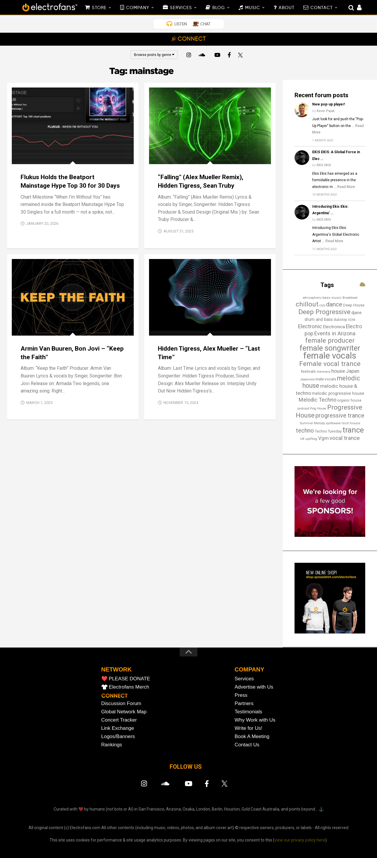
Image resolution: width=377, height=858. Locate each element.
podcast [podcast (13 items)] (303, 408)
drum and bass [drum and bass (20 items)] (319, 319)
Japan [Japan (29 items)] (352, 371)
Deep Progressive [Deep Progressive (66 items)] (324, 312)
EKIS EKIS (324, 165)
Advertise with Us (254, 687)
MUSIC (252, 8)
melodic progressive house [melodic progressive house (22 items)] (338, 393)
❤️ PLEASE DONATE (125, 679)
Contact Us (247, 745)
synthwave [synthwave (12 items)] (333, 423)
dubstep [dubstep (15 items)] (340, 320)
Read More (346, 187)
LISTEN (180, 24)
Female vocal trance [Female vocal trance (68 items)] (330, 364)
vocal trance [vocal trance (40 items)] (345, 438)
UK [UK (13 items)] (302, 439)
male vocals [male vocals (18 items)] (325, 379)
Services (244, 679)
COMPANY (137, 8)
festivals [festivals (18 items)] (308, 371)
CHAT (205, 24)
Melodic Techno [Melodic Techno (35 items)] (317, 400)
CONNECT (192, 39)
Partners (244, 703)
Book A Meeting (252, 736)
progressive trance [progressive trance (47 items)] (339, 415)
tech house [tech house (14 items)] (351, 423)
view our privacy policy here (300, 840)
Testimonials (248, 712)
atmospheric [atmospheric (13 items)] (312, 298)
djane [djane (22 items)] (356, 312)
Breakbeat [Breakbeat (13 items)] (350, 298)
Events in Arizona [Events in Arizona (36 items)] (334, 333)
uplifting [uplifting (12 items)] (311, 439)
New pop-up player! (328, 104)
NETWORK (116, 669)
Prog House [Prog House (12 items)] (318, 408)
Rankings (111, 745)
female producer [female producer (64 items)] (330, 340)
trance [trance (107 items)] (353, 429)
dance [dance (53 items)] (334, 304)
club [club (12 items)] (322, 305)
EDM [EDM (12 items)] (351, 320)
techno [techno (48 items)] (305, 430)
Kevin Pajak (326, 111)
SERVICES (181, 8)
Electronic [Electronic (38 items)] (310, 326)
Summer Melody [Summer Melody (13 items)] (312, 423)
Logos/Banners (118, 736)
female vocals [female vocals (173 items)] (329, 356)
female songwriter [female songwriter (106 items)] (330, 348)
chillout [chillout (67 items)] (307, 304)
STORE (99, 8)
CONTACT (321, 8)
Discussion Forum (121, 703)
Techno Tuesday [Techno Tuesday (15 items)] (328, 431)
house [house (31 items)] (338, 371)
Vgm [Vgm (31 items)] (323, 438)
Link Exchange (117, 728)
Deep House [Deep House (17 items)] (353, 305)
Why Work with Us (255, 720)
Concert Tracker (119, 720)
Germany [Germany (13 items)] (323, 371)
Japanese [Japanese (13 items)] (307, 379)
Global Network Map (124, 712)
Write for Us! (248, 728)
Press (241, 695)
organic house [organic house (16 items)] (349, 400)
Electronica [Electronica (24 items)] (334, 326)
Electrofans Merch (129, 687)
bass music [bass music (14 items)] (332, 298)
